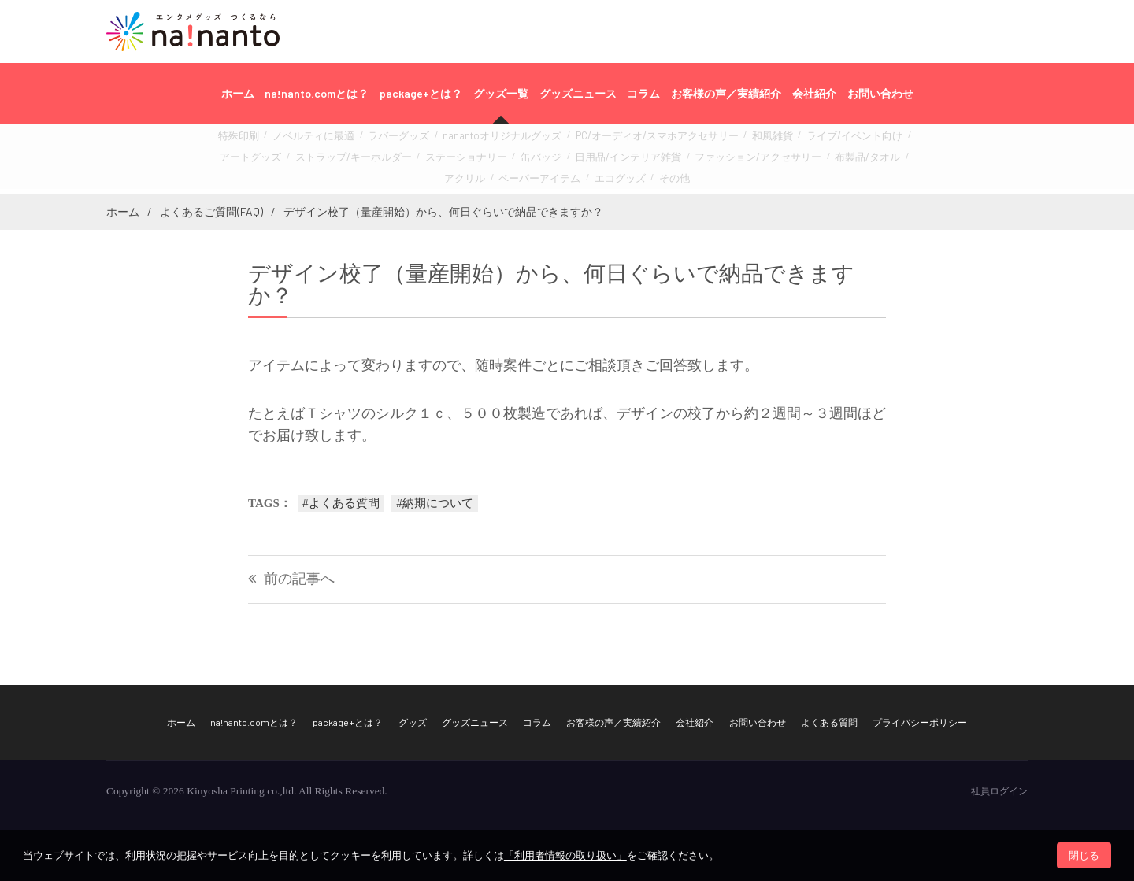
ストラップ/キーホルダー (283, 159)
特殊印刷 (249, 141)
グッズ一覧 (500, 93)
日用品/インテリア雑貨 (521, 159)
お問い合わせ (880, 93)
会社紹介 (814, 93)
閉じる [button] (1084, 855)
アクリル (786, 159)
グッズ (412, 721)
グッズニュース (578, 93)
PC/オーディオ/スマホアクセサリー (612, 141)
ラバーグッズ (388, 141)
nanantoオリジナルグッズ (478, 141)
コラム (643, 93)
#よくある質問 (341, 503)
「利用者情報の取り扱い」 (565, 855)
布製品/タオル (728, 159)
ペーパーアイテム (852, 159)
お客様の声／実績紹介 (726, 93)
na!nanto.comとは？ (317, 93)
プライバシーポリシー (920, 721)
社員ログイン (999, 791)
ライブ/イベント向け (783, 141)
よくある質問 (829, 721)
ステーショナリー (380, 159)
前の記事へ (299, 579)
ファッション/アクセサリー (633, 159)
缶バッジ (445, 159)
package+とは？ (421, 93)
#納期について (434, 503)
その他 (596, 176)
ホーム (237, 93)
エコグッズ (547, 176)
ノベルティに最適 (314, 141)
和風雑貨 (712, 141)
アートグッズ (863, 141)
